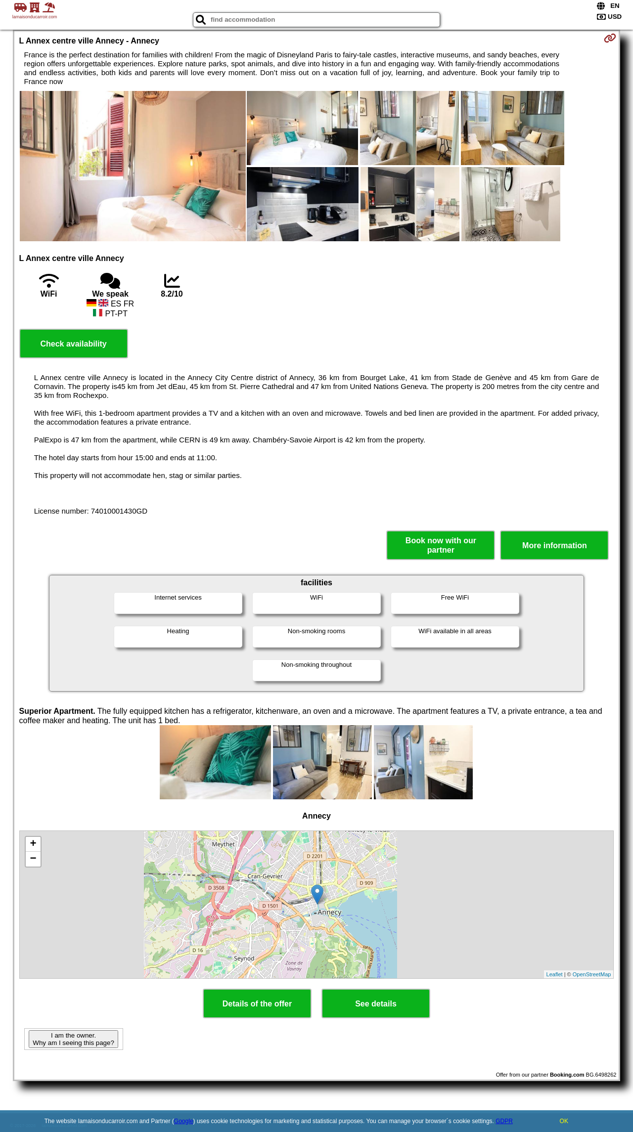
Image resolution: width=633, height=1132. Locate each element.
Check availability (73, 344)
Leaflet (554, 974)
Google (183, 1121)
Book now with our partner (441, 545)
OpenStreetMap (592, 974)
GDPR (504, 1121)
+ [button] (33, 844)
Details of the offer (257, 1004)
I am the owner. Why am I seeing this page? (73, 1039)
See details (376, 1004)
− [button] (33, 859)
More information (554, 545)
